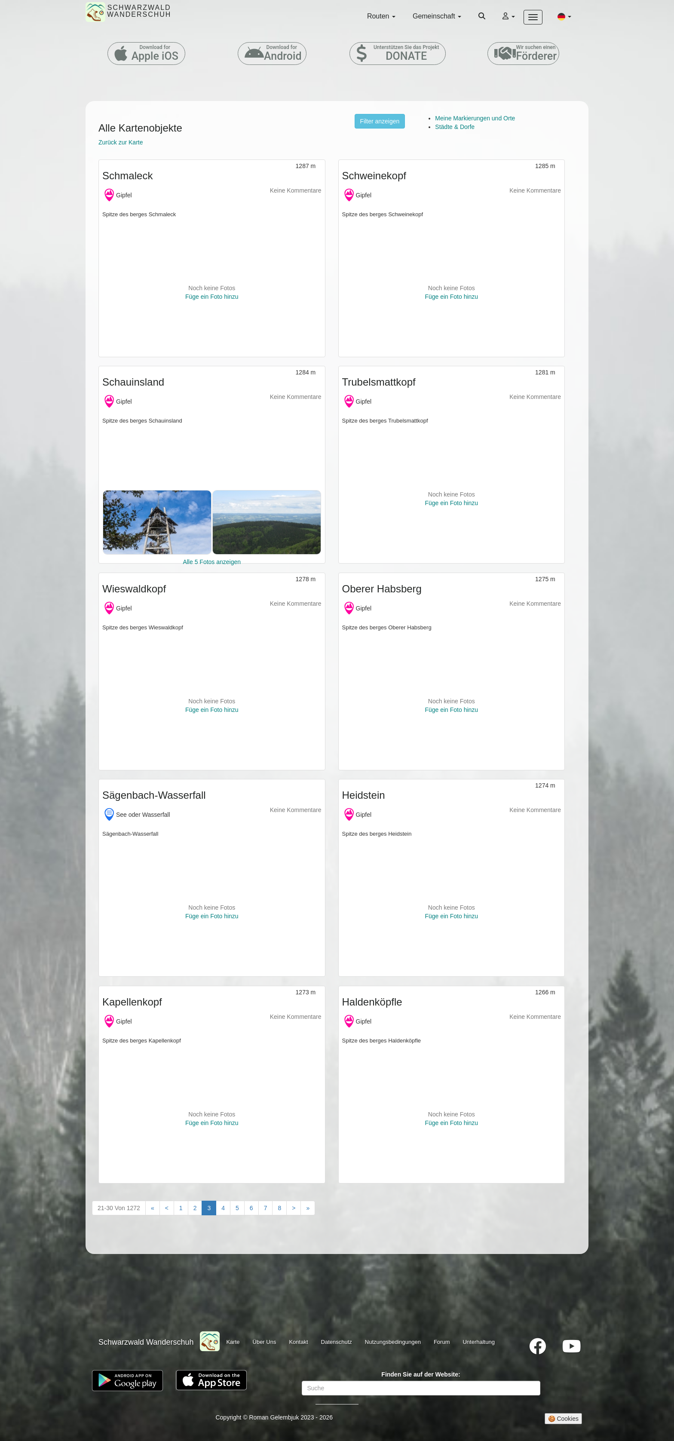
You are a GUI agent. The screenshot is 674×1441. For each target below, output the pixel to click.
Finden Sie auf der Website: (420, 1374)
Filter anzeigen (380, 121)
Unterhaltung (478, 1342)
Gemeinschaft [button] (437, 16)
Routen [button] (381, 16)
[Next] (293, 1208)
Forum (442, 1342)
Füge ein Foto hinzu (212, 296)
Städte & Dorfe (455, 126)
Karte (232, 1342)
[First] (152, 1208)
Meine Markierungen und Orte (475, 118)
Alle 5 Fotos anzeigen (212, 561)
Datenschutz (336, 1342)
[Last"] (307, 1208)
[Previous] (166, 1208)
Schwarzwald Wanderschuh (145, 1342)
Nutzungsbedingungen (393, 1342)
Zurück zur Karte (120, 142)
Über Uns (264, 1342)
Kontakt (298, 1342)
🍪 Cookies (563, 1418)
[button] (564, 16)
